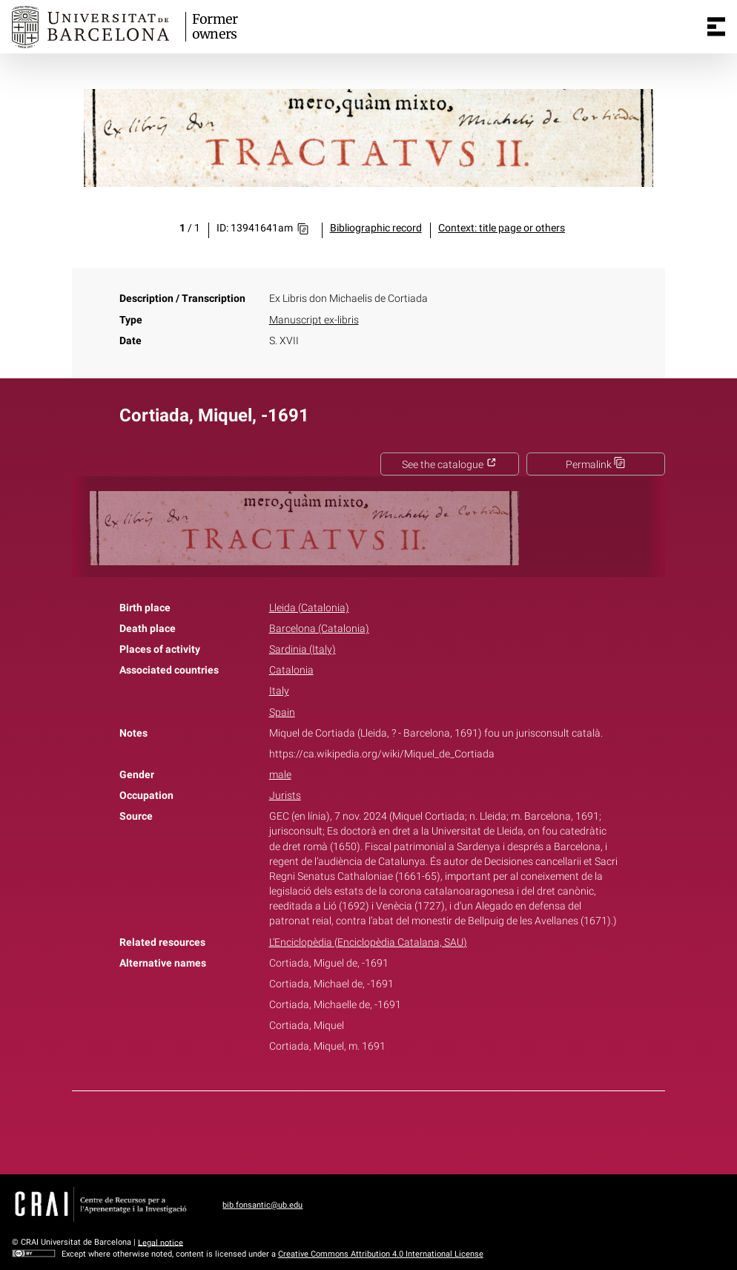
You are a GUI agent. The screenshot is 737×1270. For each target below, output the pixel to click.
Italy (279, 691)
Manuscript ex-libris (314, 320)
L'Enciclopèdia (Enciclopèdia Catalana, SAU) (368, 942)
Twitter (360, 1130)
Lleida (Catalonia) (309, 608)
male (280, 775)
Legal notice (160, 1242)
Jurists (285, 795)
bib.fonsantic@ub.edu (262, 1205)
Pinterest (394, 1130)
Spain (282, 712)
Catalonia (291, 670)
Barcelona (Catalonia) (319, 628)
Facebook (327, 1130)
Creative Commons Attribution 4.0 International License (380, 1254)
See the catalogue (449, 464)
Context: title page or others (501, 228)
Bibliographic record (376, 228)
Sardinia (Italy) (302, 649)
